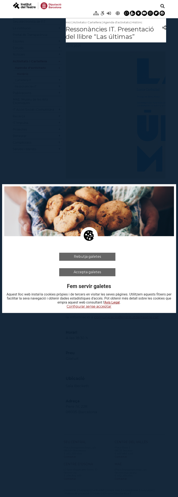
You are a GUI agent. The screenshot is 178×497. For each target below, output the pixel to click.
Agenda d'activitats (116, 22)
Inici (68, 22)
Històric (137, 22)
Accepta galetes (87, 272)
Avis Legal (112, 302)
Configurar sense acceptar (89, 307)
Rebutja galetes (87, 257)
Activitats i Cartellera (87, 22)
